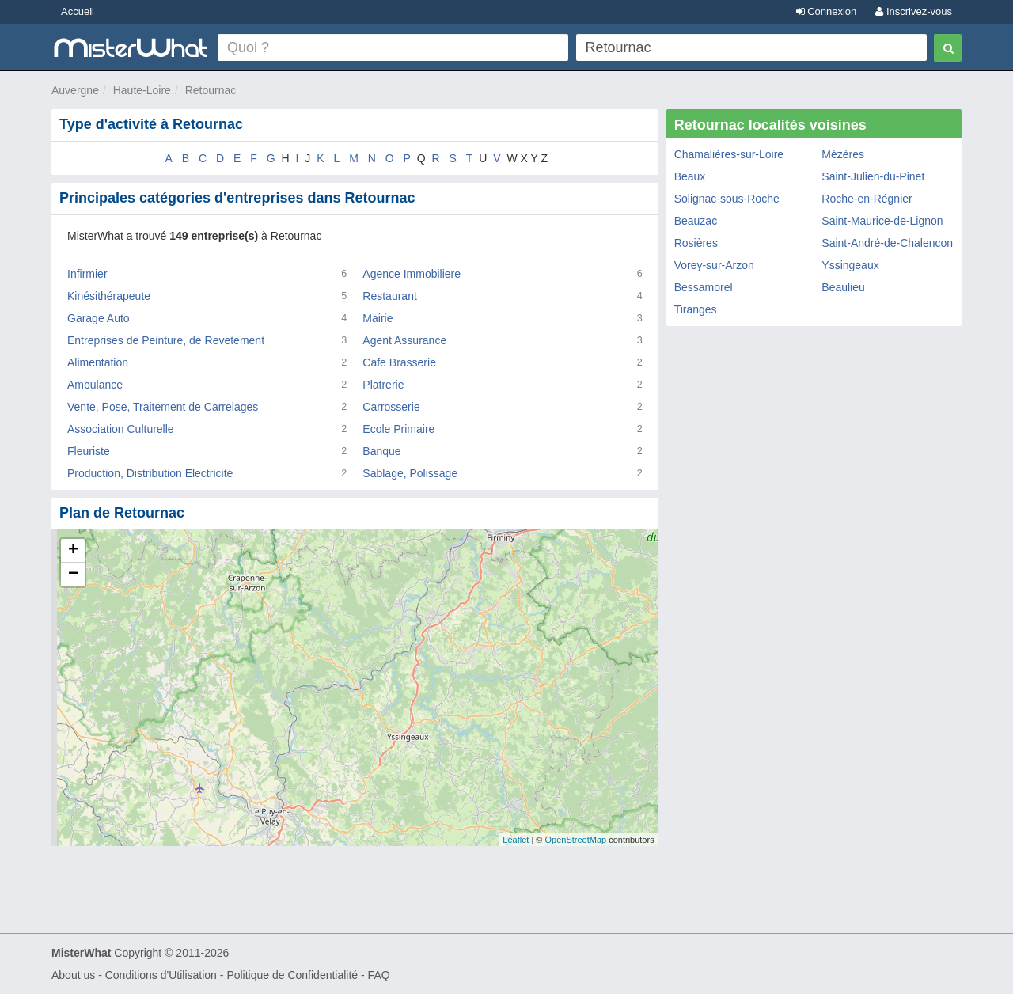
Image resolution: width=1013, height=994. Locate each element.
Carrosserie (390, 406)
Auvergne (75, 90)
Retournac (211, 90)
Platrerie (383, 384)
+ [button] (73, 551)
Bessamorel (703, 287)
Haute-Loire (142, 90)
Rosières (696, 243)
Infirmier (87, 273)
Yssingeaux (849, 265)
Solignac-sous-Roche (727, 198)
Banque (381, 451)
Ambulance (95, 384)
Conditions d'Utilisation (161, 975)
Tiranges (695, 309)
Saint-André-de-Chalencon (887, 243)
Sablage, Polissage (409, 473)
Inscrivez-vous (913, 11)
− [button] (73, 574)
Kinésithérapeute (108, 296)
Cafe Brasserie (399, 362)
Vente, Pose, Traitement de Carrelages (162, 406)
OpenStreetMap (575, 839)
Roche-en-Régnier (866, 198)
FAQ (379, 975)
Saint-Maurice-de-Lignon (882, 220)
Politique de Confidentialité (292, 975)
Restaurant (389, 296)
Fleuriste (88, 451)
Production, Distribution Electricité (150, 473)
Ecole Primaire (398, 429)
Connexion (826, 11)
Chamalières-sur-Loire (729, 154)
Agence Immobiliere (411, 273)
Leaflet (516, 839)
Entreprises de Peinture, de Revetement (165, 340)
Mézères (842, 154)
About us (73, 975)
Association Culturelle (120, 429)
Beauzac (695, 220)
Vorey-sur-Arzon (714, 265)
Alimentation (97, 362)
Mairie (377, 318)
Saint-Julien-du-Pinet (872, 176)
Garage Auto (98, 318)
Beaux (690, 176)
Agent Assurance (404, 340)
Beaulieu (843, 287)
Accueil (77, 11)
